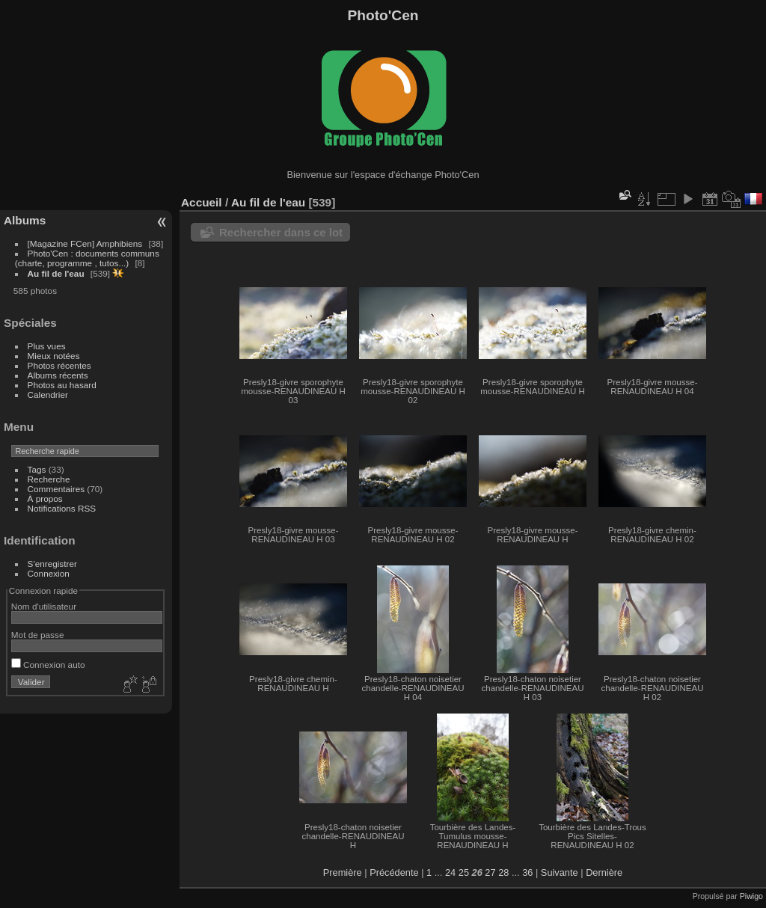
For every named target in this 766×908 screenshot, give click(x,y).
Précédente (394, 872)
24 (450, 872)
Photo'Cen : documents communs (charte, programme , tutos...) (87, 258)
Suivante (559, 872)
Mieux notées (54, 356)
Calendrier (48, 394)
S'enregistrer (52, 563)
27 (490, 872)
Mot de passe (37, 634)
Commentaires (56, 489)
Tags (37, 469)
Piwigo (751, 896)
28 (503, 872)
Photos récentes (59, 365)
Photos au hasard (62, 385)
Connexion (49, 573)
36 (527, 872)
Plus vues (47, 346)
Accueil (201, 202)
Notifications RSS (62, 508)
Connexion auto (48, 664)
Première (342, 872)
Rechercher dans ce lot (281, 232)
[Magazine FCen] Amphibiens (85, 243)
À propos (45, 498)
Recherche (49, 479)
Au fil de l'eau (57, 273)
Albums (25, 220)
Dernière (604, 872)
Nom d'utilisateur (43, 606)
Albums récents (58, 375)
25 (464, 872)
